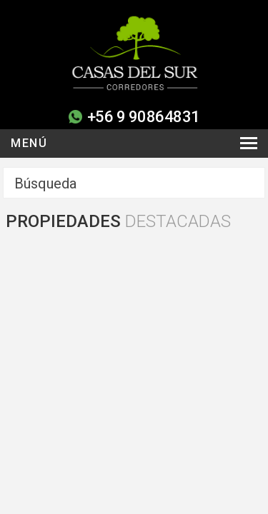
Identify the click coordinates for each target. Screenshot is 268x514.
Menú (29, 143)
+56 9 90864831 (143, 117)
